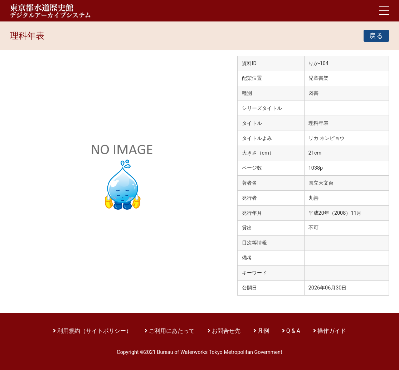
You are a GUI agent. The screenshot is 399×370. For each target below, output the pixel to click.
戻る (376, 35)
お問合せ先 (226, 330)
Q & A (293, 330)
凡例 (263, 330)
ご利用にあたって (172, 330)
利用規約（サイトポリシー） (94, 330)
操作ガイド (331, 330)
